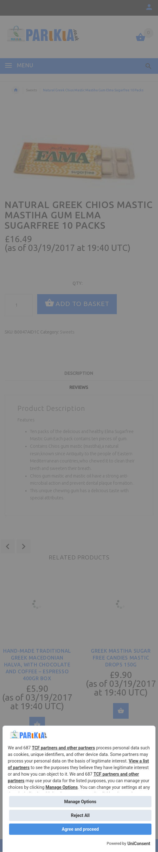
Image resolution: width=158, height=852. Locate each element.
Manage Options (62, 787)
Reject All (80, 815)
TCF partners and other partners (63, 747)
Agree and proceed (80, 829)
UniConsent (138, 843)
